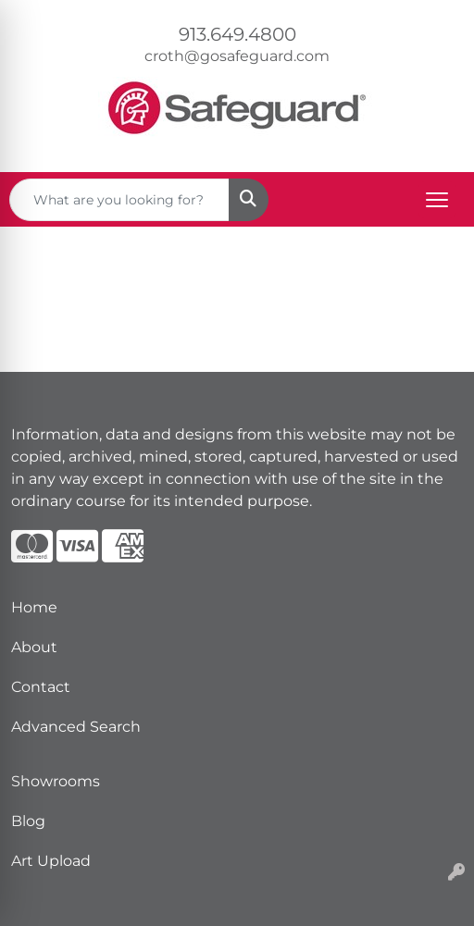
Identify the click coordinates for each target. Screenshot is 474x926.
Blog (28, 821)
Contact (40, 687)
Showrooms (55, 781)
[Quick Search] (119, 200)
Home (34, 607)
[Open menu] (436, 199)
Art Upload (51, 861)
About (34, 647)
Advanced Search (76, 726)
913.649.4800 (237, 34)
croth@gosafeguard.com (237, 56)
